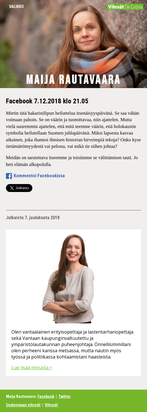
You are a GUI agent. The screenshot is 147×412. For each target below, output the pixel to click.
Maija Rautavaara (73, 80)
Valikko (16, 6)
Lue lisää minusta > (31, 367)
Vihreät (51, 405)
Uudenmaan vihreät (23, 405)
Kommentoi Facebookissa (39, 175)
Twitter (64, 396)
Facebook (45, 396)
